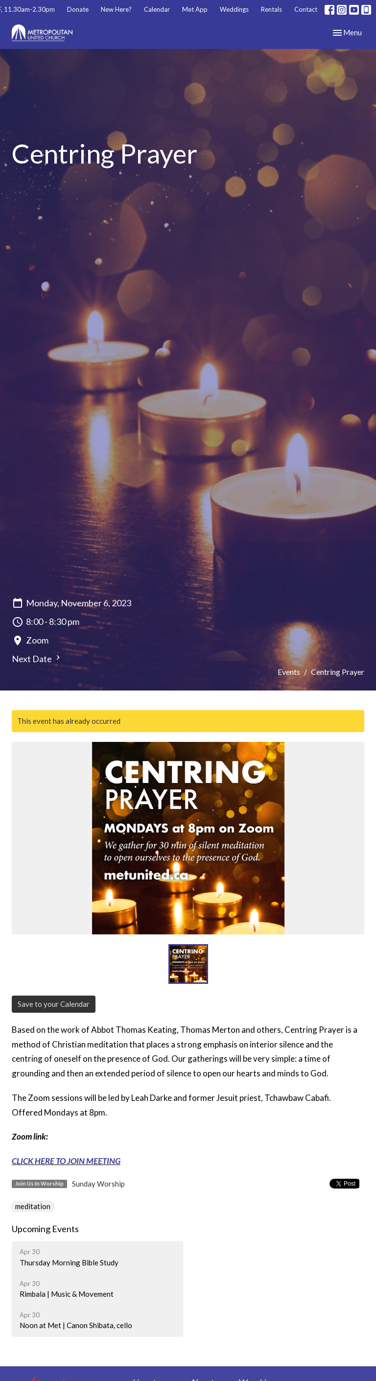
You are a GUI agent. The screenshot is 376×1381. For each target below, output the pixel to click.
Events (289, 671)
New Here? (116, 9)
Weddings (234, 9)
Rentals (271, 9)
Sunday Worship (98, 1183)
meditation (32, 1206)
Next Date (37, 658)
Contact (305, 9)
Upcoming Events (45, 1228)
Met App (195, 9)
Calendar (157, 9)
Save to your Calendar (54, 1004)
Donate (78, 9)
